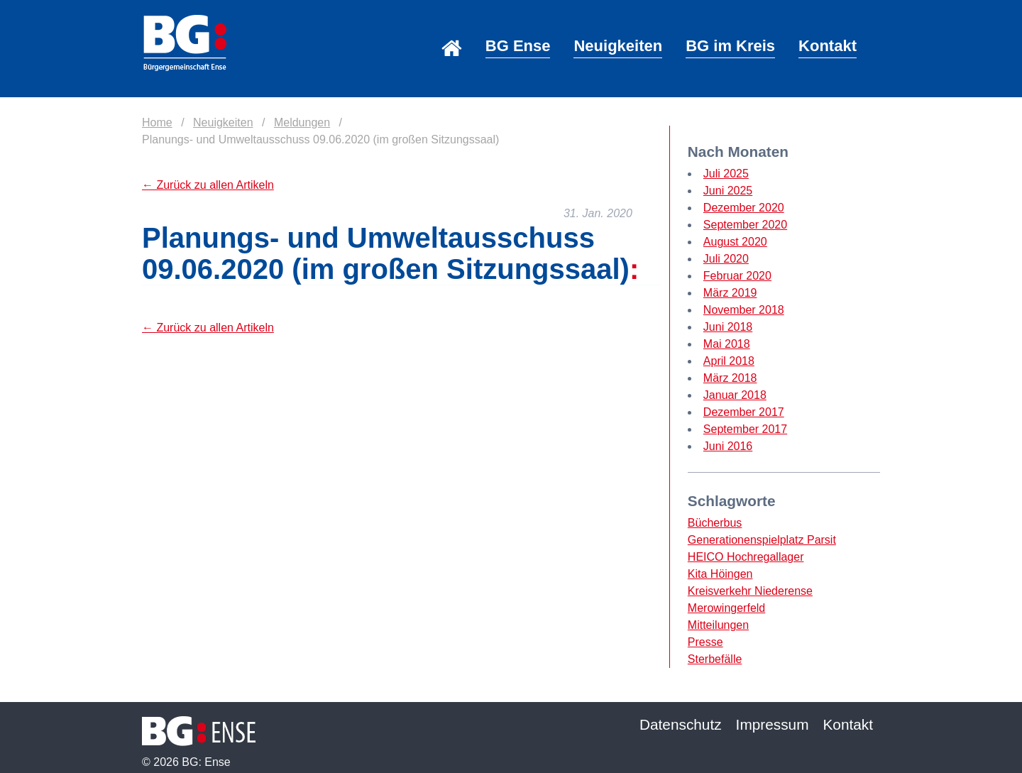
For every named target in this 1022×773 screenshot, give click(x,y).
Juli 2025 (726, 174)
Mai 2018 (726, 344)
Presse (705, 642)
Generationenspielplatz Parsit (762, 540)
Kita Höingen (720, 574)
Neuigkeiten (617, 46)
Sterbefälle (715, 659)
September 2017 (745, 429)
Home (451, 28)
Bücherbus (715, 523)
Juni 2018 (727, 327)
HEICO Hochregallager (746, 557)
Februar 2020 (737, 276)
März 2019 (730, 293)
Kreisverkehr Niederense (750, 591)
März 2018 (730, 378)
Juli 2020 (726, 259)
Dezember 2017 (743, 412)
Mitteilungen (718, 625)
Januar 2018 (734, 395)
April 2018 (728, 361)
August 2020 (735, 242)
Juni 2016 (727, 446)
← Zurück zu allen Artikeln (208, 185)
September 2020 (745, 225)
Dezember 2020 (743, 208)
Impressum (772, 724)
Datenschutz (680, 724)
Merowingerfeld (726, 608)
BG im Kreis (730, 46)
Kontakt (827, 46)
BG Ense (518, 46)
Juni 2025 (727, 191)
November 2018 (743, 310)
